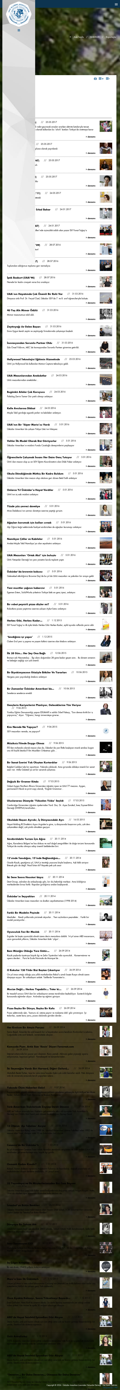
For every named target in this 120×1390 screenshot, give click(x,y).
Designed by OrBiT (110, 1387)
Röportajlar (111, 37)
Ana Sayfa (79, 37)
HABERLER (95, 37)
